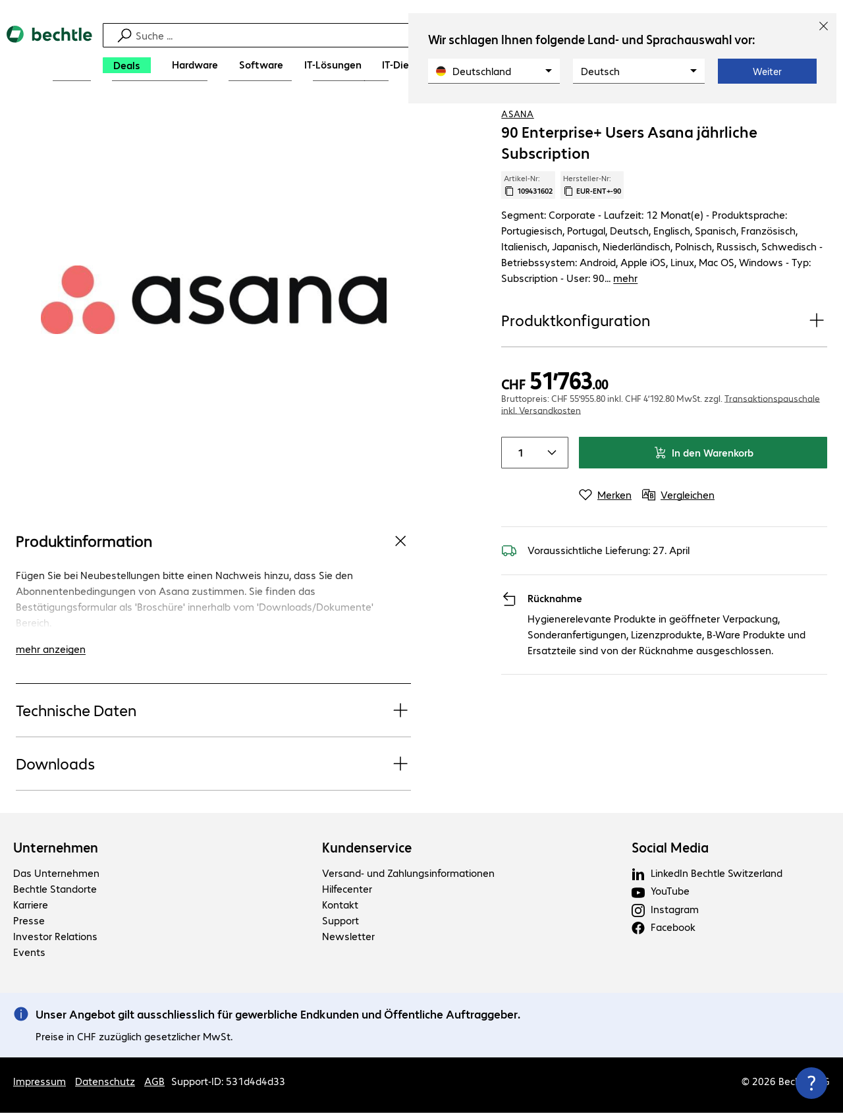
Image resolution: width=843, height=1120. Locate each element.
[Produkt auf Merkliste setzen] (790, 117)
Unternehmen (55, 854)
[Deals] (127, 65)
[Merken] (605, 490)
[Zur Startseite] (49, 53)
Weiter (767, 71)
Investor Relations (55, 943)
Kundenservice (367, 854)
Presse (29, 927)
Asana (517, 157)
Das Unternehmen (56, 880)
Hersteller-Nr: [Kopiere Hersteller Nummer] (592, 228)
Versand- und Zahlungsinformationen (408, 880)
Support (340, 927)
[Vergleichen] (816, 117)
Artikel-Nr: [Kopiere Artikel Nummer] (528, 228)
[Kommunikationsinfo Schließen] (811, 1083)
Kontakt (340, 911)
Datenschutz (105, 1088)
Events (29, 959)
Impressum (39, 1088)
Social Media (670, 854)
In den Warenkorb (703, 448)
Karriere (30, 911)
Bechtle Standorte (55, 896)
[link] (510, 119)
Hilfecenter (347, 896)
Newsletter (348, 943)
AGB (154, 1088)
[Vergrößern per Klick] (214, 344)
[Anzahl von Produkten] (517, 449)
